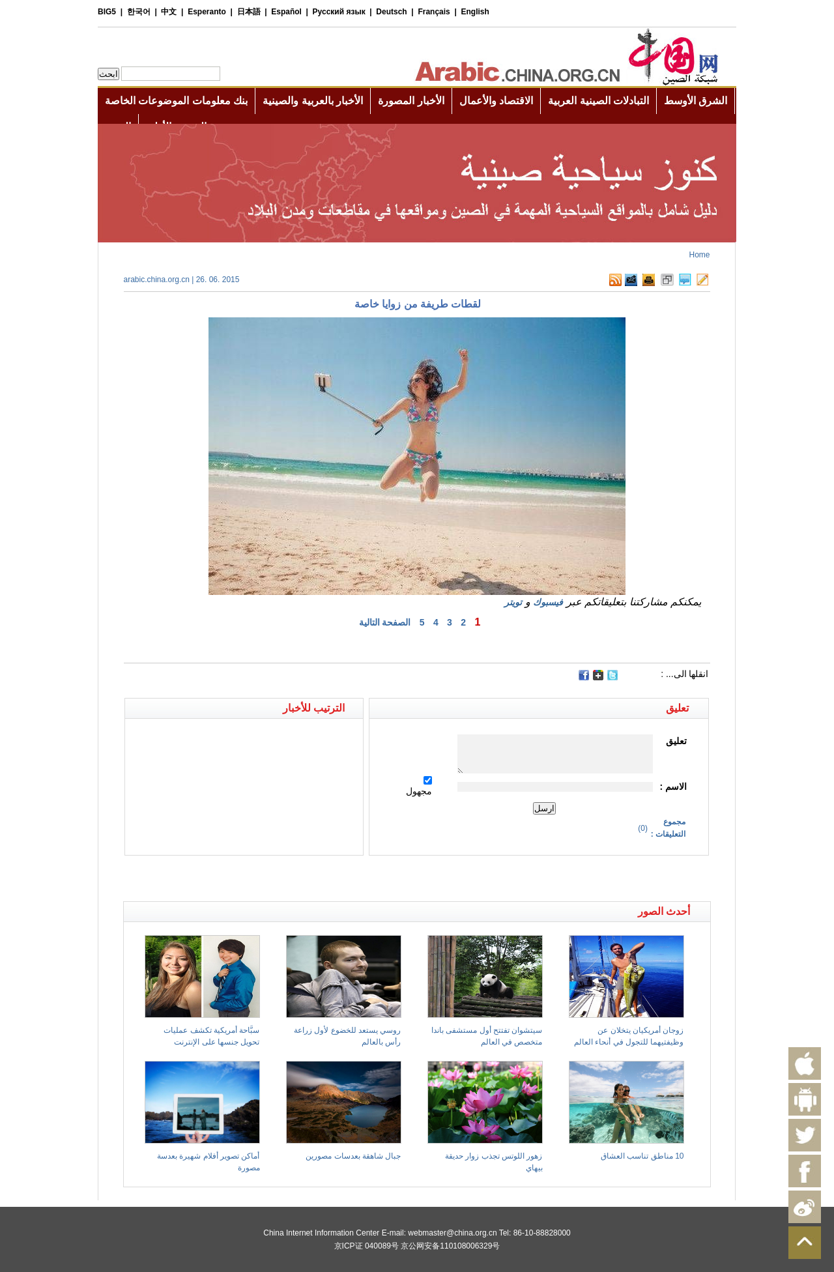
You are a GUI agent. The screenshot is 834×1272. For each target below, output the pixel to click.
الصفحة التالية (385, 622)
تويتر (513, 602)
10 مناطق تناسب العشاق (642, 1156)
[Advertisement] (270, 878)
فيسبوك (548, 602)
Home (699, 254)
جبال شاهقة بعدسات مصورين (353, 1156)
